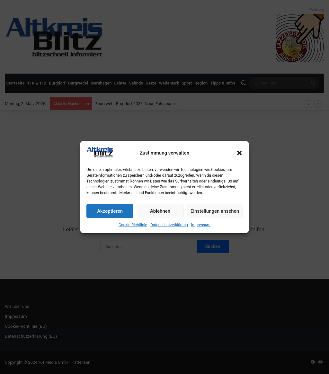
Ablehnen (160, 211)
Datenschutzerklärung (169, 225)
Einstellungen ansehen (215, 211)
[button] (239, 153)
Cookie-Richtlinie (133, 225)
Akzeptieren (110, 211)
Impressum (200, 225)
